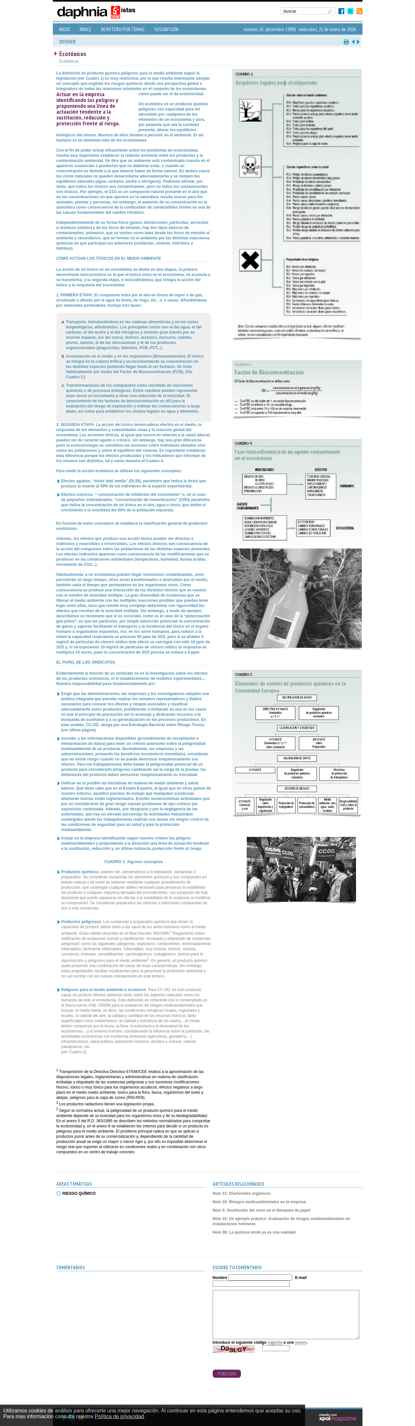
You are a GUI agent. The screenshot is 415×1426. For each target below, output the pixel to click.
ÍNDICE (85, 29)
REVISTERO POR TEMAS (123, 29)
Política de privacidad (119, 1416)
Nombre (220, 1277)
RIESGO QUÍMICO (79, 1193)
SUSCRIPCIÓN (166, 29)
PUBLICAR (227, 1374)
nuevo (300, 1342)
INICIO (64, 29)
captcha (275, 1342)
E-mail (301, 1277)
